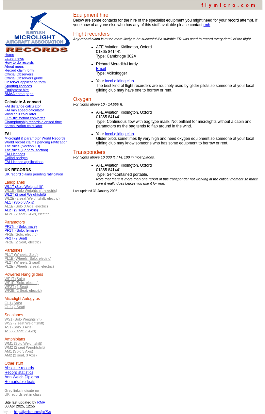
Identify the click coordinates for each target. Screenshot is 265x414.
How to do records (19, 62)
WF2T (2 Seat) (16, 287)
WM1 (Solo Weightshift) (23, 343)
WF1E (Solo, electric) (22, 283)
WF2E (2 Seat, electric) (23, 290)
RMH (41, 402)
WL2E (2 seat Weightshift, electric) (32, 198)
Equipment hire (17, 90)
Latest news (14, 58)
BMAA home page (19, 94)
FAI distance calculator (23, 106)
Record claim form (19, 70)
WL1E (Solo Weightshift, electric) (31, 190)
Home (9, 55)
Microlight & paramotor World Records (35, 138)
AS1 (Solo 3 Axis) (19, 327)
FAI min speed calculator (24, 110)
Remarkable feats (20, 381)
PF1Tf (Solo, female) (21, 230)
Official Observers (19, 74)
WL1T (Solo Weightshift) (24, 187)
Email (101, 68)
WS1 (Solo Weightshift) (23, 319)
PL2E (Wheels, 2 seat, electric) (29, 266)
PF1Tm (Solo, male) (21, 226)
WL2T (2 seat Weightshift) (25, 194)
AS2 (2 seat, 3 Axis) (20, 331)
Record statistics (19, 372)
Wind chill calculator (20, 114)
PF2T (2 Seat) (16, 238)
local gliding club (119, 81)
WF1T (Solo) (15, 279)
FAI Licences (15, 154)
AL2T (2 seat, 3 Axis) (21, 210)
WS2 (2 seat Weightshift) (24, 323)
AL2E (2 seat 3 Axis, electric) (28, 214)
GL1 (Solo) (13, 303)
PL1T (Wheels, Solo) (21, 255)
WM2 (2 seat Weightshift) (25, 347)
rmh (207, 25)
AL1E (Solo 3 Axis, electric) (26, 206)
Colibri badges (16, 158)
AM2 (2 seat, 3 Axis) (21, 355)
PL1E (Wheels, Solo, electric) (28, 258)
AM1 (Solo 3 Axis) (19, 351)
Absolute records (19, 368)
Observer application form (25, 82)
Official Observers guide (24, 78)
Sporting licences (18, 86)
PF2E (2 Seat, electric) (23, 242)
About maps (14, 66)
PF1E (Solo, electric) (21, 234)
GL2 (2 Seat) (15, 307)
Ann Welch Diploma (22, 377)
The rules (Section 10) (22, 146)
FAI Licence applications (24, 162)
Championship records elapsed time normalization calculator (33, 124)
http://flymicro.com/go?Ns (32, 412)
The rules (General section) (26, 150)
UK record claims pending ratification (34, 174)
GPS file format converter (25, 118)
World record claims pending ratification (36, 142)
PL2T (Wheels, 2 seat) (22, 262)
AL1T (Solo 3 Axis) (19, 202)
